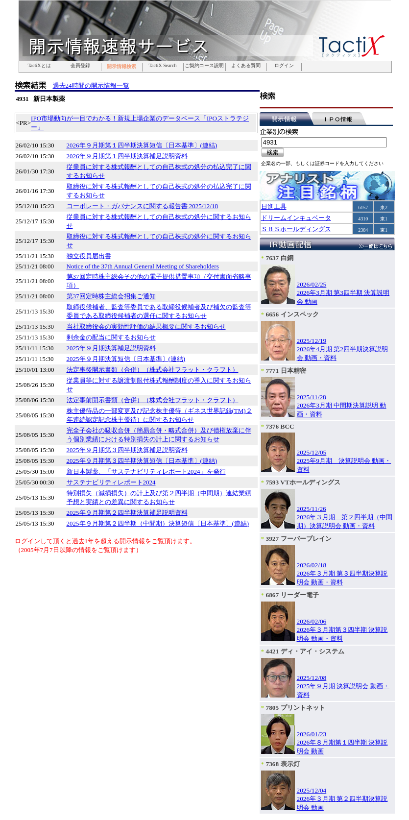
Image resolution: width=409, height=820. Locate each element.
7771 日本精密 (286, 370)
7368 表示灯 (283, 764)
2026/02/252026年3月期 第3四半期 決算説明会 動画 (343, 293)
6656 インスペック (292, 314)
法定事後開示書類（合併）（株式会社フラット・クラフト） (153, 369)
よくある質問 (246, 65)
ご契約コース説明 (204, 65)
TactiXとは (38, 65)
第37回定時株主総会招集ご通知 (111, 296)
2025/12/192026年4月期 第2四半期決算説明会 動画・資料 (342, 349)
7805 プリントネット (295, 707)
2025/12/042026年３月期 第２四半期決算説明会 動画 (342, 799)
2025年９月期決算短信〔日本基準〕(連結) (126, 358)
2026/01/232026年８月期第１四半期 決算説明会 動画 (342, 742)
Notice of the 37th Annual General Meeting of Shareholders (143, 266)
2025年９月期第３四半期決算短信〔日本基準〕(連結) (142, 460)
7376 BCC (280, 426)
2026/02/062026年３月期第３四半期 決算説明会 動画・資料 (342, 630)
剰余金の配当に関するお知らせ (111, 337)
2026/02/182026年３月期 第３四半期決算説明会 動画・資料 (342, 573)
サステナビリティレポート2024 (111, 482)
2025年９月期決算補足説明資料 (111, 348)
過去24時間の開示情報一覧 (91, 85)
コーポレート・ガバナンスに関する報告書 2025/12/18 (142, 206)
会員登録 (80, 65)
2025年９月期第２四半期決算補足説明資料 (127, 512)
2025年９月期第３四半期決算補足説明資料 (127, 450)
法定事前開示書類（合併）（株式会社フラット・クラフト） (153, 400)
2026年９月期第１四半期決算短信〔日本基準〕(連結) (142, 145)
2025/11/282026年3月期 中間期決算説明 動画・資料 (341, 405)
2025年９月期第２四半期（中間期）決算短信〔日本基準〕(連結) (158, 523)
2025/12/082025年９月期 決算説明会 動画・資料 (343, 686)
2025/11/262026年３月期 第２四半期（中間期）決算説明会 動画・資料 (345, 517)
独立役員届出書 (89, 256)
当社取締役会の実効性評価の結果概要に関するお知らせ (146, 326)
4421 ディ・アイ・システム (305, 651)
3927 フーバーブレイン (299, 538)
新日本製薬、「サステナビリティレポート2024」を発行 (146, 471)
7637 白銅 (279, 258)
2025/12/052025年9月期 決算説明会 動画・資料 (344, 461)
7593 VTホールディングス (303, 482)
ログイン (284, 65)
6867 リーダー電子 (292, 595)
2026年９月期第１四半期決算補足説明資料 (127, 156)
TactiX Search (163, 65)
